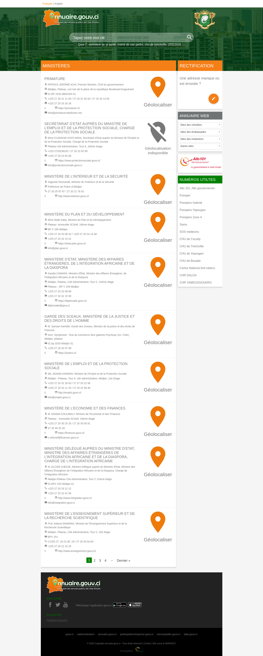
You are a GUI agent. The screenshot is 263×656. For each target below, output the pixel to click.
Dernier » (123, 560)
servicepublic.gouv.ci (168, 634)
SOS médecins (189, 231)
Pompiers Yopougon (193, 210)
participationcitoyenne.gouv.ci (136, 634)
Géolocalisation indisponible (158, 150)
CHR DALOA (188, 275)
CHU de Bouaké (190, 260)
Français (47, 3)
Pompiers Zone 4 (191, 217)
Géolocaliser (158, 105)
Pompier (185, 195)
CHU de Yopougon (192, 253)
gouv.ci (70, 634)
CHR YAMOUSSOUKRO (196, 282)
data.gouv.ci (190, 634)
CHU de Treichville (192, 246)
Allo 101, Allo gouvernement (198, 188)
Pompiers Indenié (191, 202)
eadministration (85, 634)
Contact (147, 643)
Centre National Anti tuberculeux (200, 268)
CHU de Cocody (190, 239)
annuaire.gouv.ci (107, 634)
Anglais (58, 3)
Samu (183, 224)
